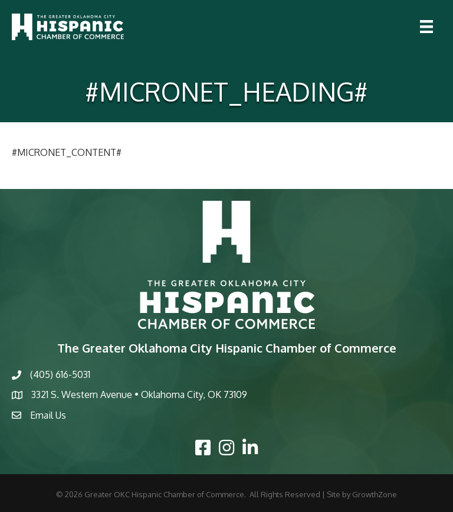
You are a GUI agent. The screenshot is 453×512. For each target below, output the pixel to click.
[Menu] (426, 26)
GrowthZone (374, 494)
